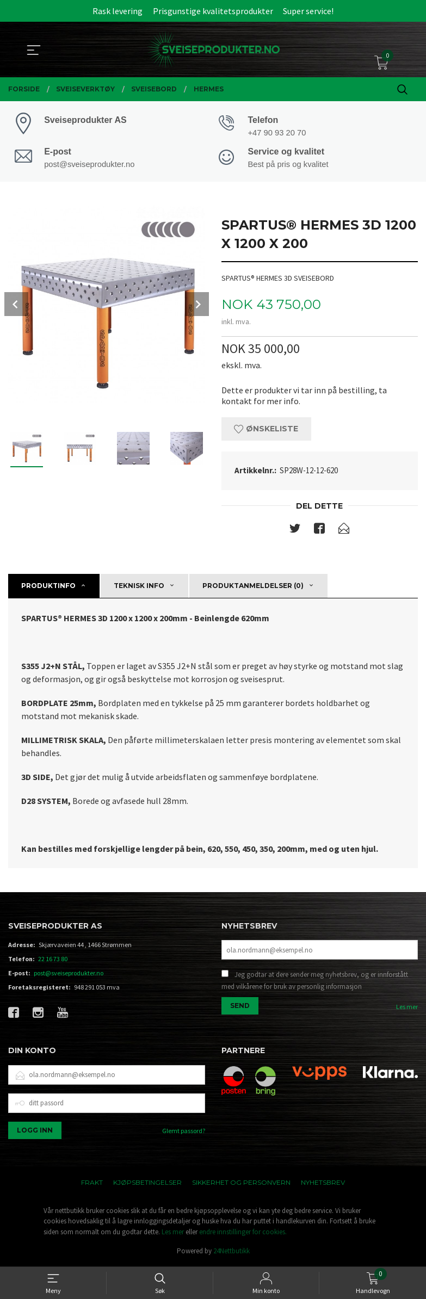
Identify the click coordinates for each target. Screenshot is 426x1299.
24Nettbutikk (231, 1252)
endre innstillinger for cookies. (243, 1233)
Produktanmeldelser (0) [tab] (253, 587)
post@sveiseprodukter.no (68, 974)
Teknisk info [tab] (139, 587)
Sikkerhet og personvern (241, 1183)
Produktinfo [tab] (48, 587)
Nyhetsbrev (323, 1183)
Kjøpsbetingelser (147, 1183)
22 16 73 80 (52, 960)
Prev (16, 305)
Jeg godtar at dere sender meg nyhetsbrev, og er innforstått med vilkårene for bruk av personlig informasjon (314, 982)
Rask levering (117, 10)
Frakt (92, 1183)
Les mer (407, 1008)
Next (197, 305)
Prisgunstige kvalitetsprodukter (213, 10)
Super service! (308, 10)
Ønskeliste (266, 430)
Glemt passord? (183, 1132)
